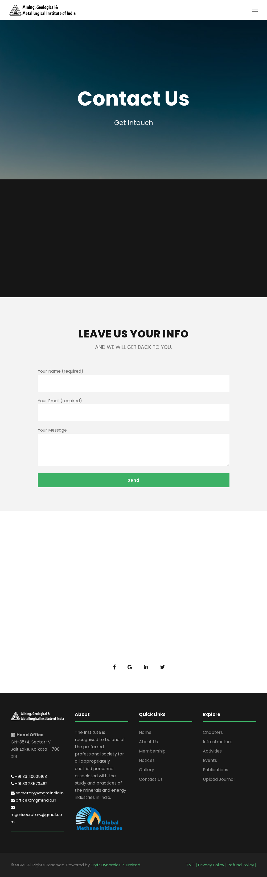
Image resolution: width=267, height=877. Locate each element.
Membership (152, 751)
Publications (215, 770)
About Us (148, 742)
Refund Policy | (242, 865)
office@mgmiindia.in (33, 800)
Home (145, 732)
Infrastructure (217, 742)
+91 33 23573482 (29, 783)
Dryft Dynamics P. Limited (115, 865)
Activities (212, 751)
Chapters (213, 732)
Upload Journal (219, 779)
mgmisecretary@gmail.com (36, 814)
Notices (147, 760)
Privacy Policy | (213, 865)
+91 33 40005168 (29, 776)
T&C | (192, 865)
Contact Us (151, 779)
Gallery (146, 770)
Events (210, 760)
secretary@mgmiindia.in (37, 793)
